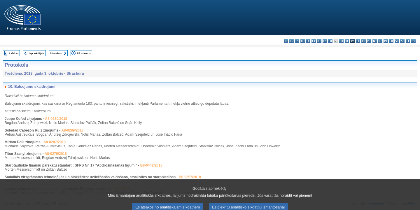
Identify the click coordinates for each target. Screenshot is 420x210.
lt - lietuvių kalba (358, 41)
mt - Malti (369, 41)
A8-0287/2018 (54, 142)
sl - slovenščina (402, 41)
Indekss (14, 53)
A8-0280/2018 (56, 119)
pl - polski (380, 41)
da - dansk (302, 41)
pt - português (386, 41)
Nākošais (56, 53)
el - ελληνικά (319, 41)
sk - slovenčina (397, 41)
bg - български (286, 41)
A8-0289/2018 (72, 130)
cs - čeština (297, 41)
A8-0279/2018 (56, 154)
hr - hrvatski (341, 41)
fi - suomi (408, 41)
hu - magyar (363, 41)
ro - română (391, 41)
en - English (325, 41)
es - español (291, 41)
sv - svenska (413, 41)
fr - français (330, 41)
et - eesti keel (314, 41)
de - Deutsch (308, 41)
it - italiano (347, 41)
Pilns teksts (84, 53)
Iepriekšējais (36, 53)
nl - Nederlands (374, 41)
